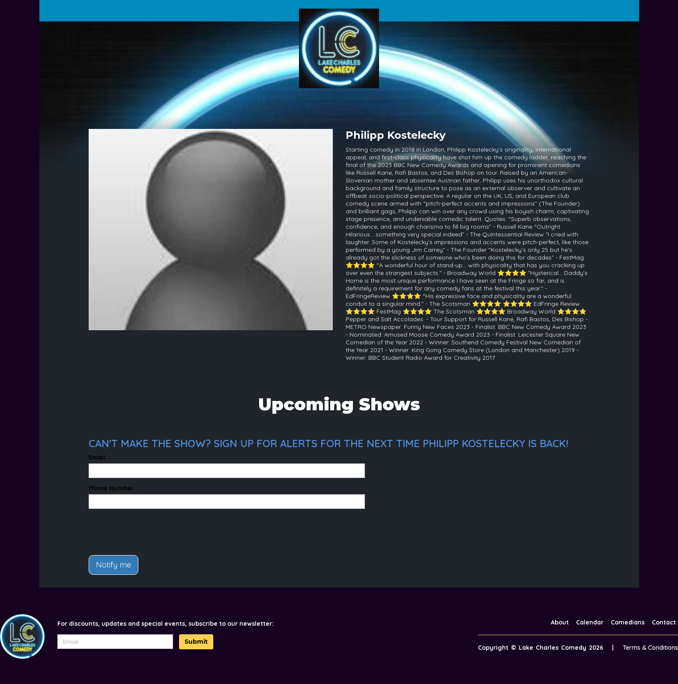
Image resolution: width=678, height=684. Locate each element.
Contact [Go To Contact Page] (664, 622)
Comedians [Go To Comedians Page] (628, 622)
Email (97, 457)
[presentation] (154, 532)
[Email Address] (115, 641)
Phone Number (111, 488)
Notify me (113, 565)
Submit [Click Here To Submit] (196, 641)
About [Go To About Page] (560, 622)
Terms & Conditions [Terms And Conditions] (650, 647)
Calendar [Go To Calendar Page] (589, 622)
